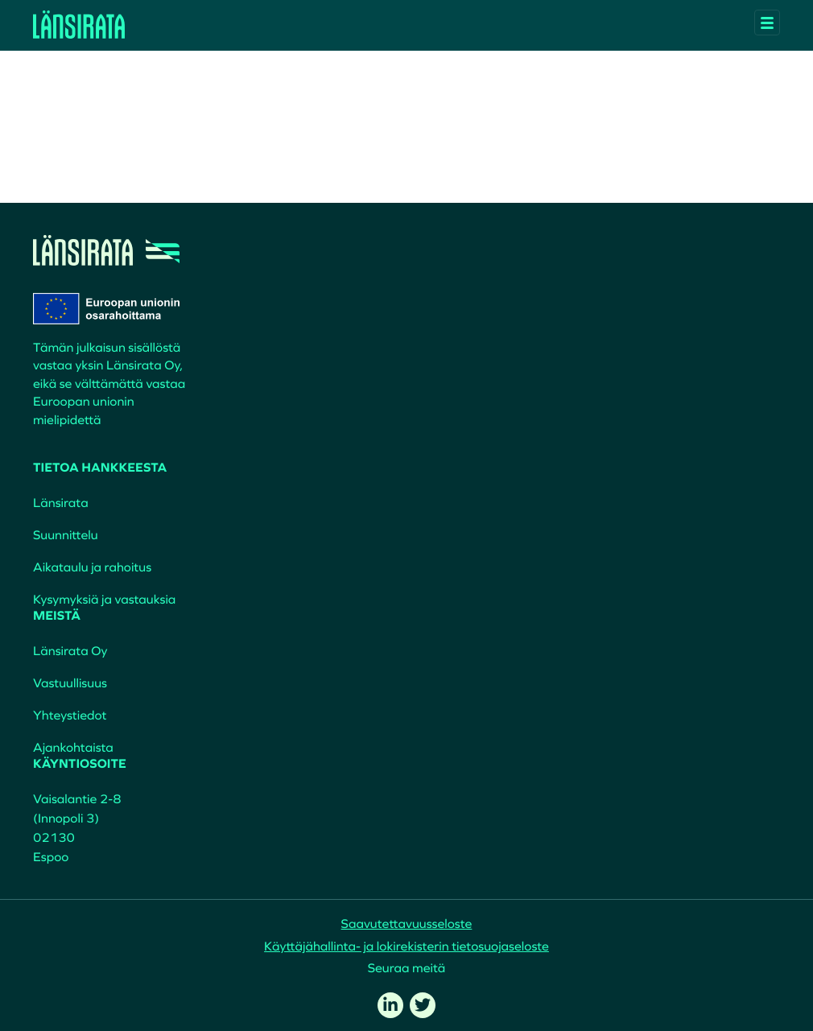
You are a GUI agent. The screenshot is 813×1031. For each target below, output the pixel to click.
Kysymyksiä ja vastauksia (104, 599)
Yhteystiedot (69, 715)
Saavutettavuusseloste (407, 924)
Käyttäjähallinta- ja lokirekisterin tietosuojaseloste (406, 946)
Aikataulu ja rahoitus (92, 567)
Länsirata (61, 503)
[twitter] (422, 1005)
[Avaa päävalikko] (767, 22)
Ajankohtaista (73, 747)
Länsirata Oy (70, 651)
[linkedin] (390, 1005)
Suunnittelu (65, 535)
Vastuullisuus (70, 683)
